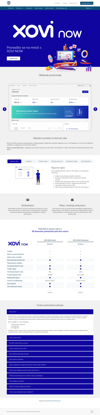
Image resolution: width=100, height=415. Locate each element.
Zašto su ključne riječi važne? (18, 348)
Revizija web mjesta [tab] (57, 161)
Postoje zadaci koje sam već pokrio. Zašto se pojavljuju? (26, 375)
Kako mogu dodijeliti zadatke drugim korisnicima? (24, 370)
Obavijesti (29, 8)
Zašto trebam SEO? (15, 337)
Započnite (13, 58)
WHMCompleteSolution (54, 401)
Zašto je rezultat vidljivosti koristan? (20, 386)
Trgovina (19, 8)
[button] (4, 109)
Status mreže (49, 8)
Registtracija (73, 3)
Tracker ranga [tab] (43, 161)
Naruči (50, 292)
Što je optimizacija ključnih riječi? (19, 354)
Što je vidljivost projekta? (16, 381)
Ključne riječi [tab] (14, 161)
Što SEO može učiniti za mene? (18, 343)
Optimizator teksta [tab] (71, 161)
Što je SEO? (12, 311)
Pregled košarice (87, 3)
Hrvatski (58, 3)
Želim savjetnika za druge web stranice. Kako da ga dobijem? (27, 365)
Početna (10, 8)
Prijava (65, 3)
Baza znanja (38, 8)
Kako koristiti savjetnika (16, 359)
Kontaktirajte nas (61, 8)
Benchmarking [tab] (86, 161)
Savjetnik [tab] (28, 161)
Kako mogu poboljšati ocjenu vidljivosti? (21, 392)
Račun (89, 8)
